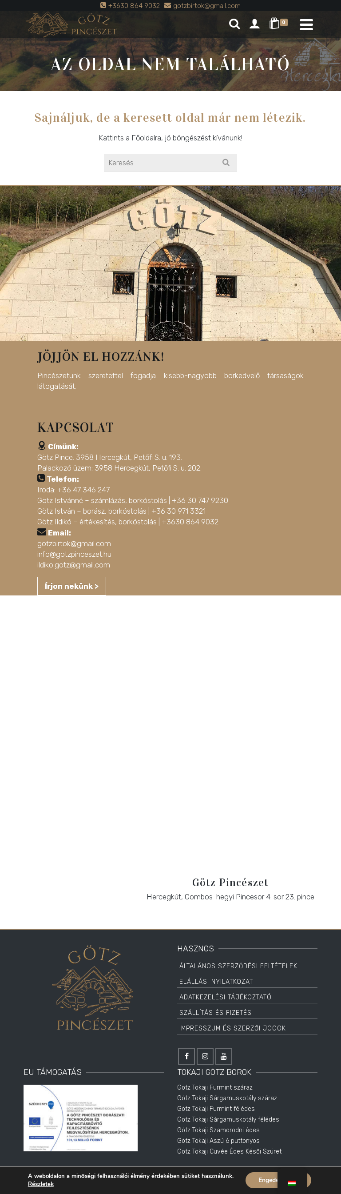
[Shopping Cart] (280, 24)
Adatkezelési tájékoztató (225, 997)
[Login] (254, 24)
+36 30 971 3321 (178, 511)
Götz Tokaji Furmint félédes (216, 1109)
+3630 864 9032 (190, 521)
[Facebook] (186, 1056)
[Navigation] (306, 24)
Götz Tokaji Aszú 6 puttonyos (218, 1141)
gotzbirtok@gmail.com (74, 543)
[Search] (234, 24)
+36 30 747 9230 (200, 500)
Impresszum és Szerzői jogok (232, 1028)
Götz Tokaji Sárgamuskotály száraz (227, 1098)
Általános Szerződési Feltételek (238, 966)
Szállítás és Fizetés (215, 1013)
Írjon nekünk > (72, 586)
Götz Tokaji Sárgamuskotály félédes (228, 1119)
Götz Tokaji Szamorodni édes (218, 1130)
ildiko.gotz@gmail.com (73, 564)
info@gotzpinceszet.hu (74, 554)
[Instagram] (205, 1056)
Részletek (40, 1184)
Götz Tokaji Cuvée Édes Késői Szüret (229, 1151)
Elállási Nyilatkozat (216, 982)
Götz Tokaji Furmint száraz (215, 1087)
